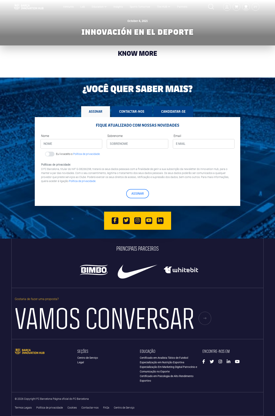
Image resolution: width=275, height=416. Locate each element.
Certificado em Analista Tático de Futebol (164, 357)
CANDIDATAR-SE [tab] (173, 111)
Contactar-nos (90, 407)
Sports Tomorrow (140, 6)
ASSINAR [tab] (95, 111)
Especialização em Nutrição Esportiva (162, 362)
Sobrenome (115, 136)
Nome (45, 136)
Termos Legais (23, 407)
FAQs (106, 407)
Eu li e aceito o (78, 153)
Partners (182, 6)
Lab (82, 6)
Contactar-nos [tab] (131, 111)
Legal (80, 362)
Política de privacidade (49, 407)
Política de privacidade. (86, 153)
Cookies (72, 407)
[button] (236, 7)
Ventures (68, 6)
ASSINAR (137, 193)
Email (177, 136)
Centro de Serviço (87, 357)
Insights (118, 6)
